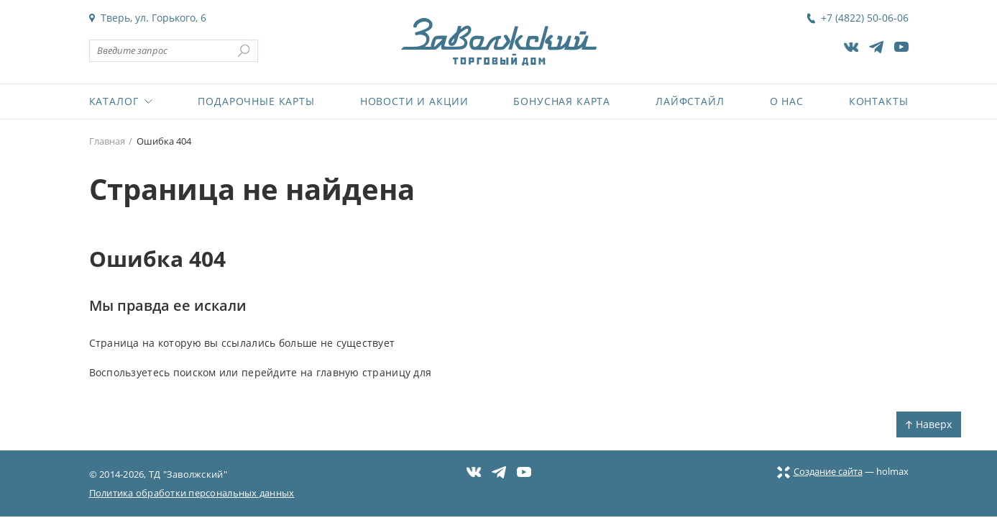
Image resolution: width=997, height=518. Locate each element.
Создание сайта (820, 471)
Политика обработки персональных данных (192, 492)
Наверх (929, 424)
